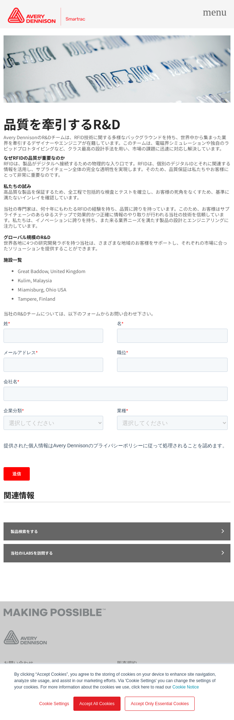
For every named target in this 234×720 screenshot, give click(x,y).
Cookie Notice (185, 687)
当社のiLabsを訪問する (117, 552)
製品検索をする (117, 530)
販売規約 (127, 663)
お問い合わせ (18, 663)
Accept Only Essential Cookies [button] (160, 703)
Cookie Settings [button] (54, 703)
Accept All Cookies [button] (97, 703)
